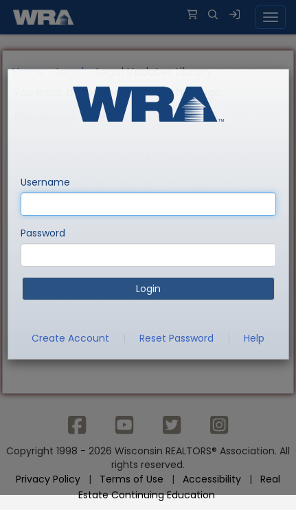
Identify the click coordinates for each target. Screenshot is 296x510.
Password (43, 233)
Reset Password (176, 338)
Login (148, 289)
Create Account (70, 338)
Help (254, 338)
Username (45, 182)
